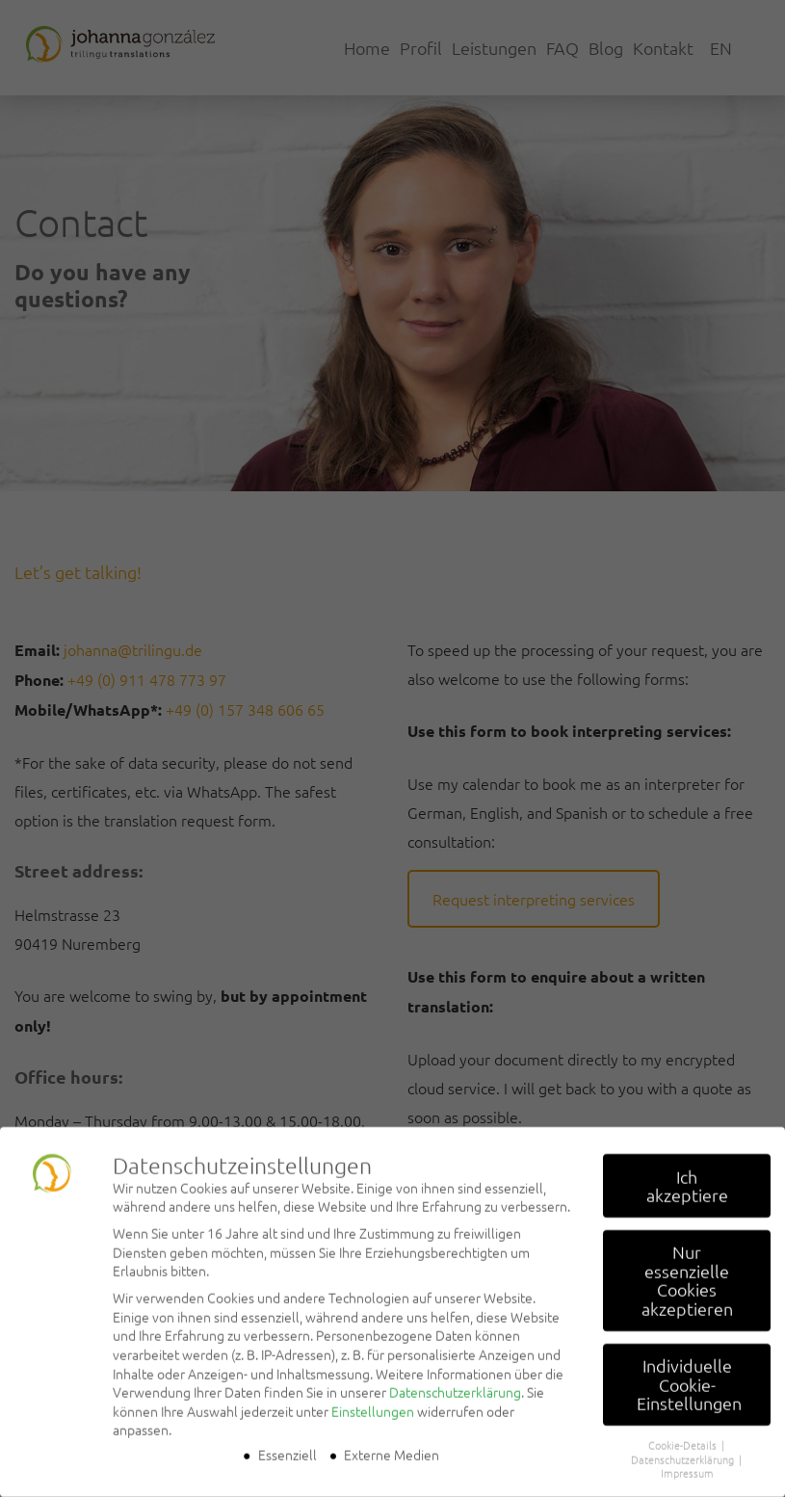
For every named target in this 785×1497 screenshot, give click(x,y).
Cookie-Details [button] (684, 1432)
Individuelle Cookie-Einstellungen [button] (689, 1372)
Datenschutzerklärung (455, 1379)
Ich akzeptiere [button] (687, 1174)
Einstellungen (372, 1398)
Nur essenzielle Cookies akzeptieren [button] (687, 1267)
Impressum (687, 1460)
